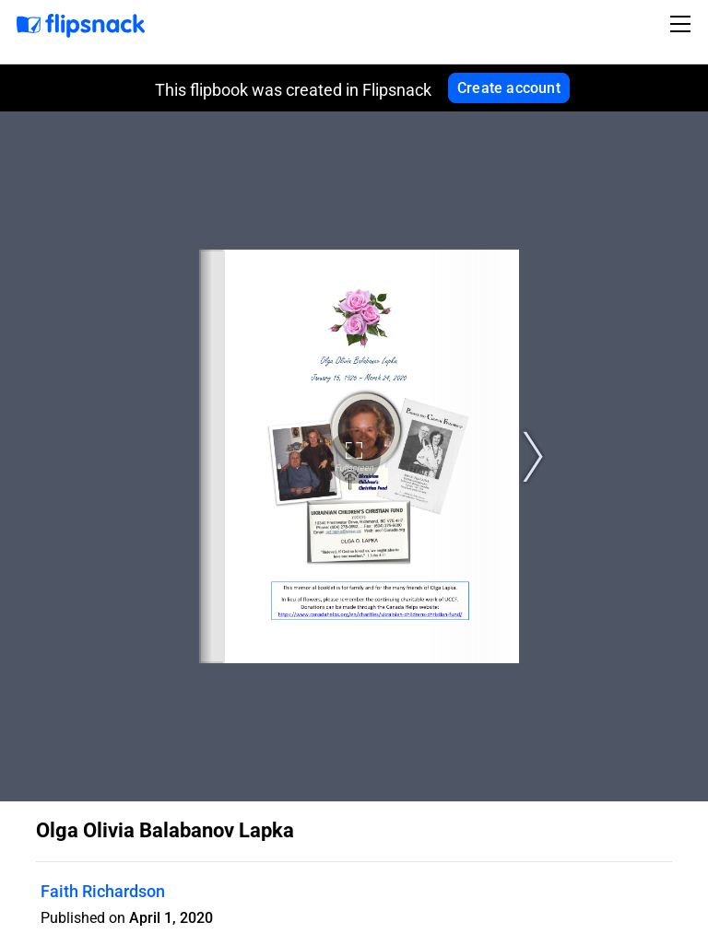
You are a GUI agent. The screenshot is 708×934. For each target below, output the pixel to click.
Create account (508, 88)
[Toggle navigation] (683, 24)
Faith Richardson (103, 891)
